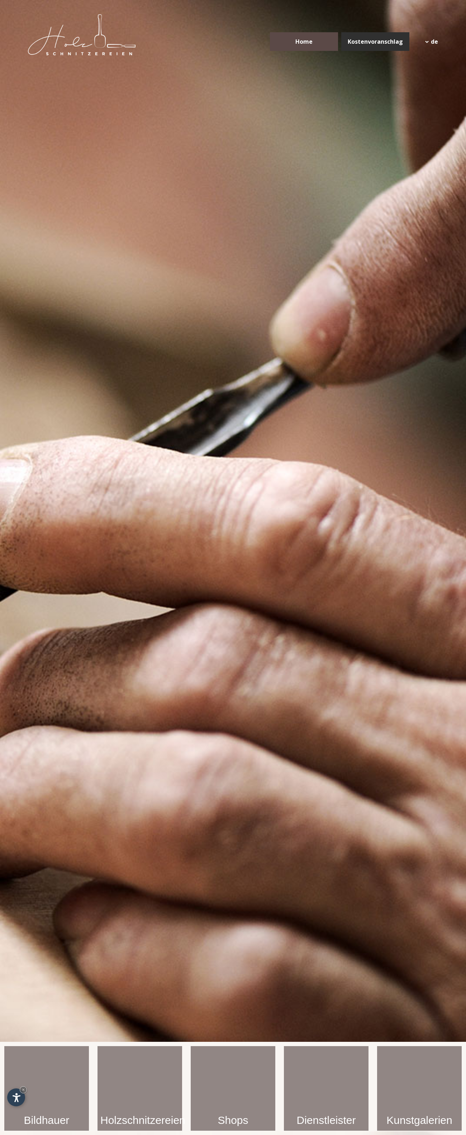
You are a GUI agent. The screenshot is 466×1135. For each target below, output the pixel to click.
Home (304, 42)
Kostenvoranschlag (375, 42)
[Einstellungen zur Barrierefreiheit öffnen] (16, 1097)
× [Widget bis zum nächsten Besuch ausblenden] (23, 1089)
